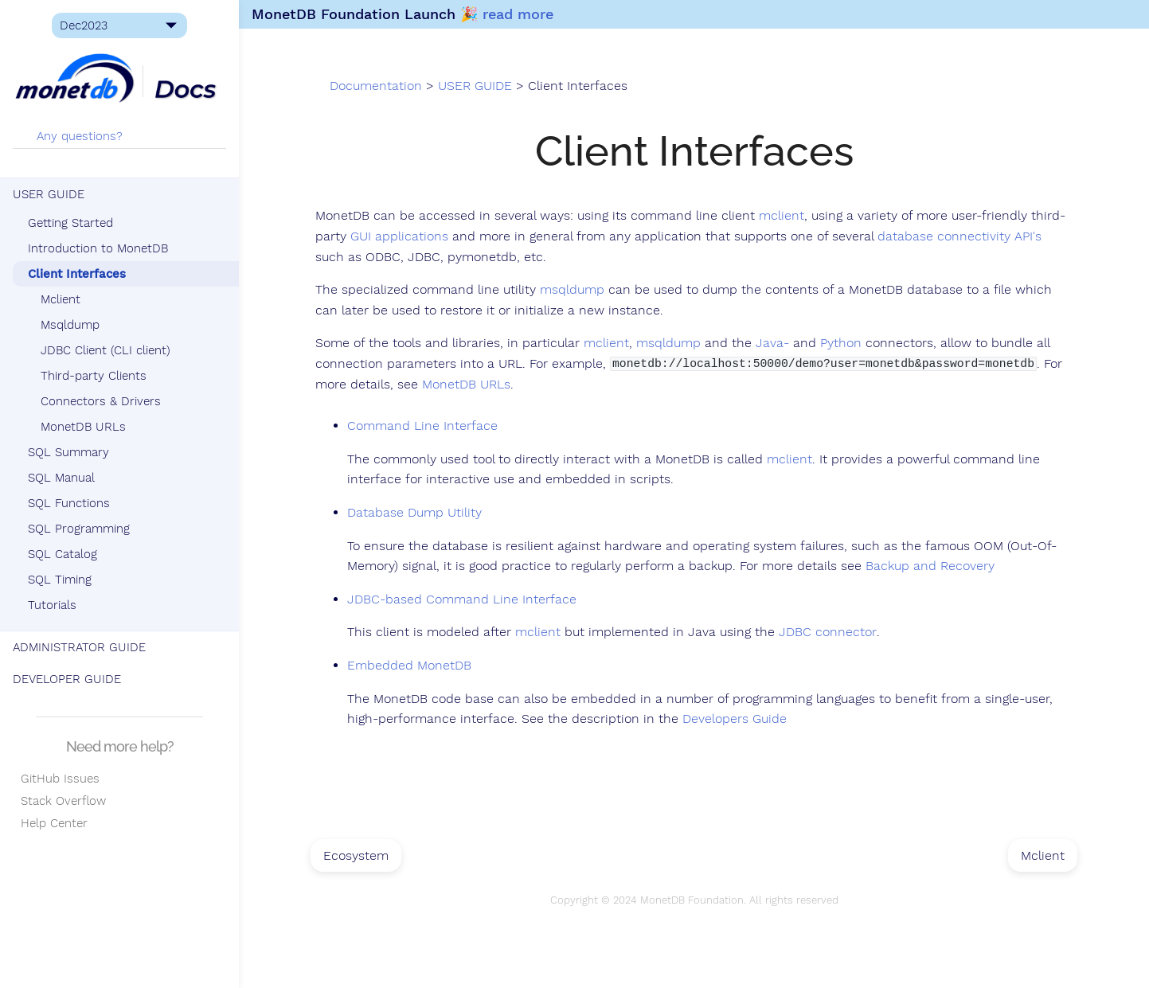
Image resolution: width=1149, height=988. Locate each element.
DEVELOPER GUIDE (67, 679)
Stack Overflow (59, 801)
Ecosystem (356, 855)
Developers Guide (734, 719)
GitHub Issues (56, 778)
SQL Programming (79, 528)
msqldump (572, 290)
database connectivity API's (959, 236)
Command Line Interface (422, 426)
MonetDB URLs (83, 427)
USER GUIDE (48, 194)
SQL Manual (61, 478)
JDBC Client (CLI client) (105, 350)
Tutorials (52, 605)
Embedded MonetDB (409, 665)
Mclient (60, 299)
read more (518, 14)
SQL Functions (69, 503)
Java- (772, 343)
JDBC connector (828, 632)
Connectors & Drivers (101, 401)
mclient (781, 216)
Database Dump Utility (414, 513)
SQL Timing (60, 579)
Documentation (376, 86)
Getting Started (70, 223)
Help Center (50, 823)
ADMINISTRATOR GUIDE (79, 647)
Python (841, 343)
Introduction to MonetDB (98, 248)
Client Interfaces (77, 274)
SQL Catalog (62, 554)
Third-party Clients (94, 376)
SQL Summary (68, 452)
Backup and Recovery (930, 566)
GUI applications (399, 236)
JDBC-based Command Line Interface (461, 599)
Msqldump (70, 325)
